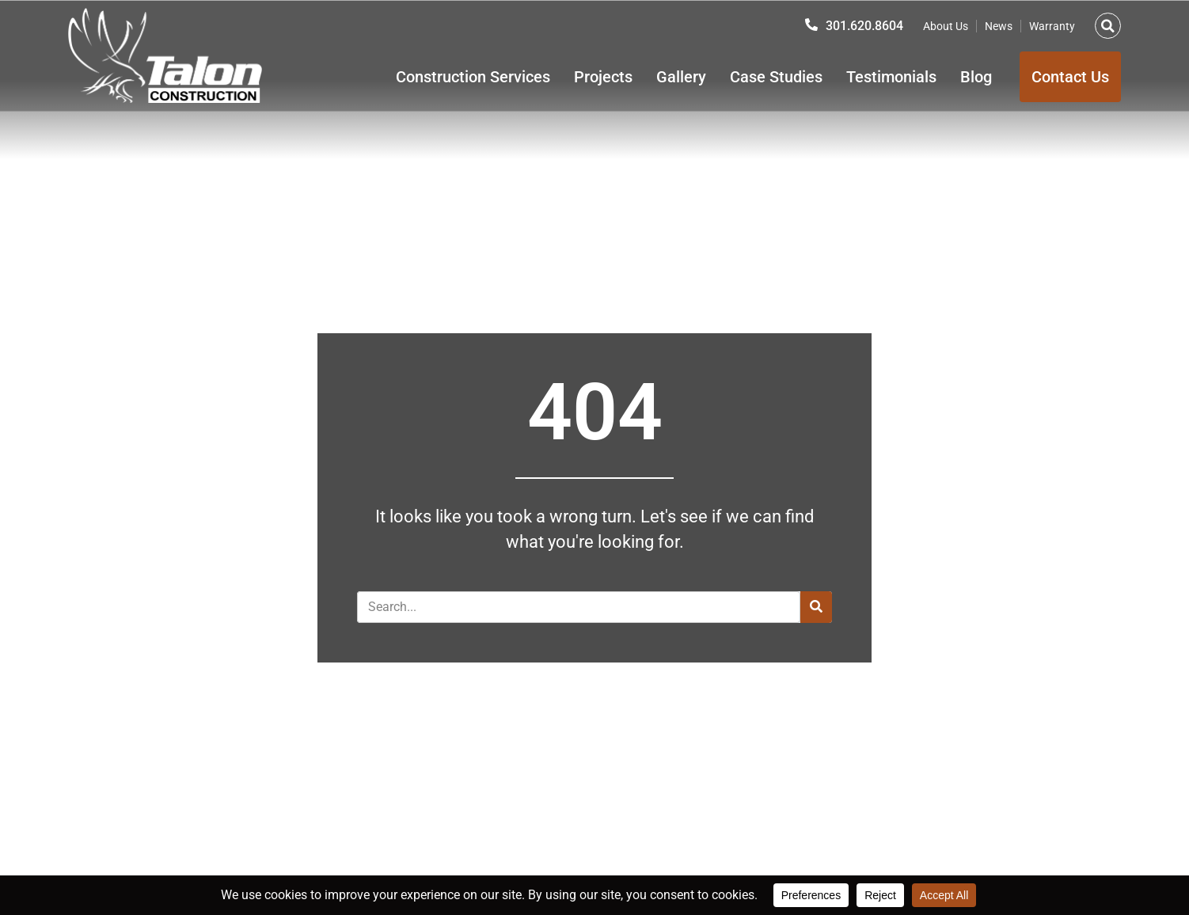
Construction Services (473, 76)
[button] (1108, 26)
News (998, 26)
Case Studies (776, 76)
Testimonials (891, 76)
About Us (945, 26)
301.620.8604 (864, 25)
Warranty (1052, 26)
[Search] (816, 607)
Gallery (681, 76)
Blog (976, 76)
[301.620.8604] (811, 24)
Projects (603, 76)
